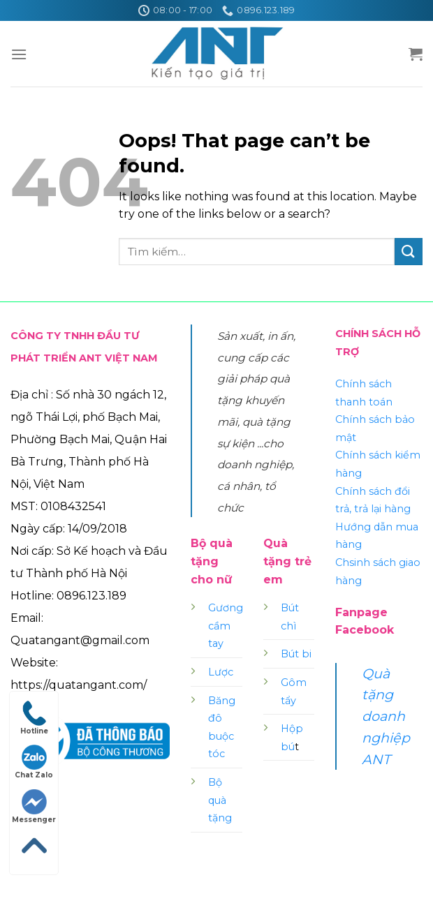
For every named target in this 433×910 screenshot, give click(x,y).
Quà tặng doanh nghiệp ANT (386, 716)
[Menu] (18, 54)
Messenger (34, 806)
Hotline (34, 718)
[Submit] (409, 251)
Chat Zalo (34, 762)
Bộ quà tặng (220, 800)
